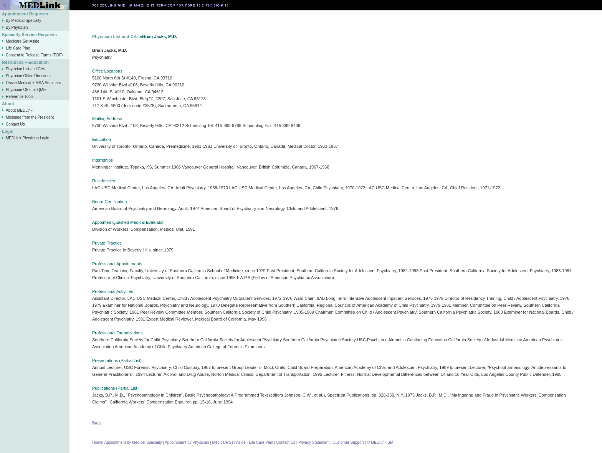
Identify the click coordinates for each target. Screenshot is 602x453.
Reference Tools (17, 96)
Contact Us (13, 124)
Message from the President (28, 117)
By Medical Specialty (21, 20)
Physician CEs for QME (24, 90)
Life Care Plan (16, 48)
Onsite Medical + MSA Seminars (31, 83)
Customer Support (348, 442)
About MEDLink (17, 110)
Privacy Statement (313, 442)
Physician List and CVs (23, 69)
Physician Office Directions (26, 76)
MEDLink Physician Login (27, 138)
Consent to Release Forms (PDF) (32, 55)
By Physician (15, 27)
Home (97, 442)
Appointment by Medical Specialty (133, 442)
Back (96, 422)
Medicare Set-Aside (20, 41)
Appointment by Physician (187, 442)
